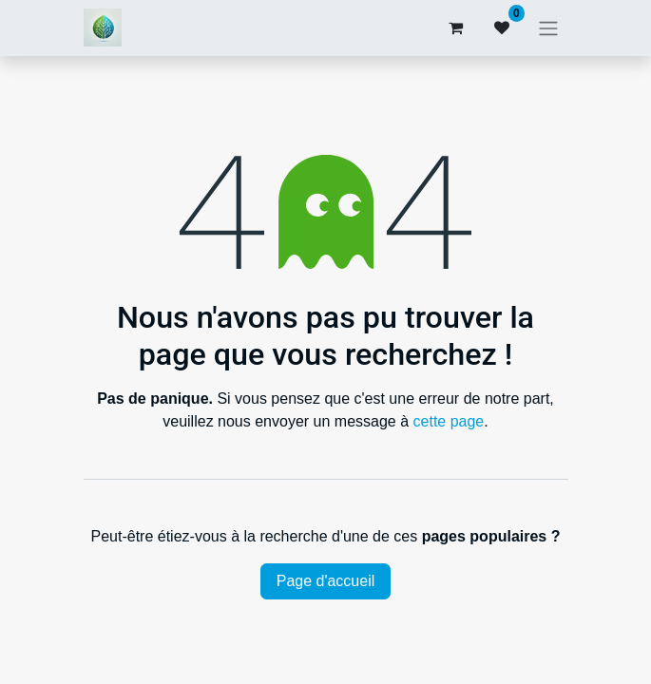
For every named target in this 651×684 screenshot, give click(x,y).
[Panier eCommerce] (456, 28)
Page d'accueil (326, 581)
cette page (449, 421)
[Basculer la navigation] (548, 28)
